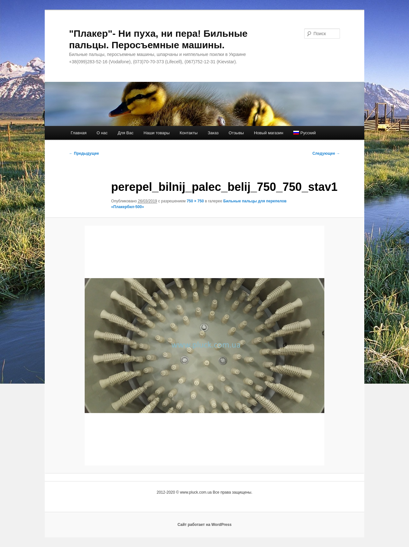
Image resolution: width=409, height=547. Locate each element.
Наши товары (156, 132)
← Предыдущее (84, 153)
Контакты (188, 132)
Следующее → (326, 153)
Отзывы (236, 132)
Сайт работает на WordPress (204, 524)
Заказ (213, 132)
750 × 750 (195, 201)
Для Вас (125, 132)
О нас (102, 132)
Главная (78, 132)
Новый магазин (268, 132)
